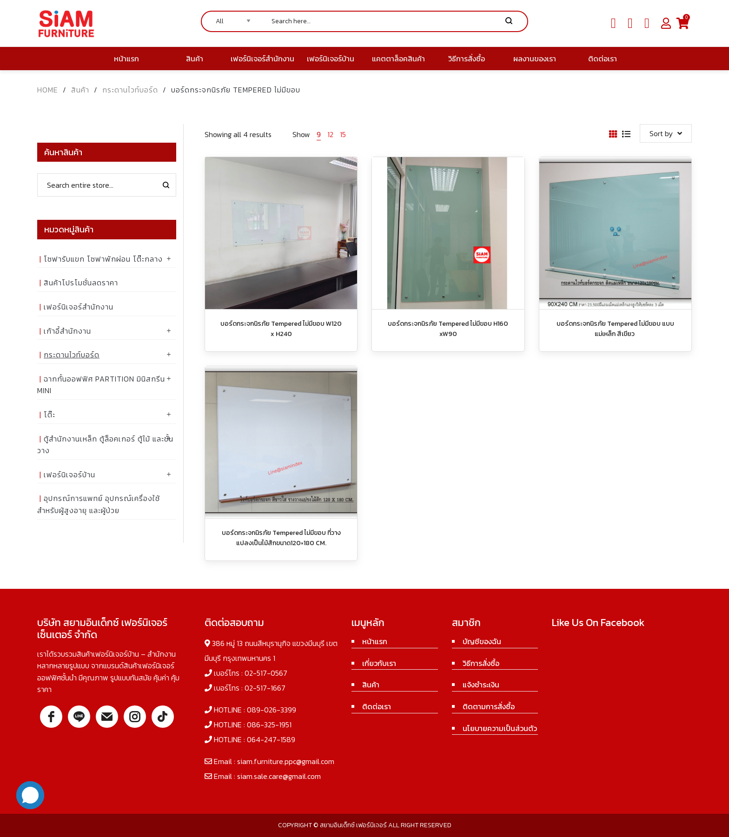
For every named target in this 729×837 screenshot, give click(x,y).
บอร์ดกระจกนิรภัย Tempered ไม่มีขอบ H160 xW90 (448, 329)
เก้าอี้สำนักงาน (67, 330)
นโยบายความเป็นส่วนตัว (500, 728)
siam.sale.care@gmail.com (279, 776)
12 (330, 134)
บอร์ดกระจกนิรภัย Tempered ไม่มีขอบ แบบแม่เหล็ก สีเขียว (615, 329)
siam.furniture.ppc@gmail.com (285, 761)
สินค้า (80, 89)
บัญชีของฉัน (482, 641)
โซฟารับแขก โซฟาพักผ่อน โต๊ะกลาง (103, 258)
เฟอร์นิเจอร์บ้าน (69, 474)
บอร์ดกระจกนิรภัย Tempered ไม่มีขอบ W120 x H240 (281, 329)
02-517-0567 (266, 673)
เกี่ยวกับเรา (379, 663)
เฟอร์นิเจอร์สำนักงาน (78, 306)
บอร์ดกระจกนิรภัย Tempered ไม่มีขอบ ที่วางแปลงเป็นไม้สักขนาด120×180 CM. (281, 538)
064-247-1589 (271, 739)
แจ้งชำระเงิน (481, 684)
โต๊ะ (49, 414)
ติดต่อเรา (376, 706)
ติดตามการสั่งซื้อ (489, 706)
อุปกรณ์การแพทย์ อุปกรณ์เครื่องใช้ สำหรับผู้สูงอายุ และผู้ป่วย (98, 504)
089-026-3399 (271, 709)
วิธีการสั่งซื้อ (481, 663)
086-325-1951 (269, 724)
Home (47, 89)
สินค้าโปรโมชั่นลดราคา (81, 282)
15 (343, 134)
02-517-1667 (265, 687)
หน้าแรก (374, 641)
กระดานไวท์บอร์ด (130, 89)
